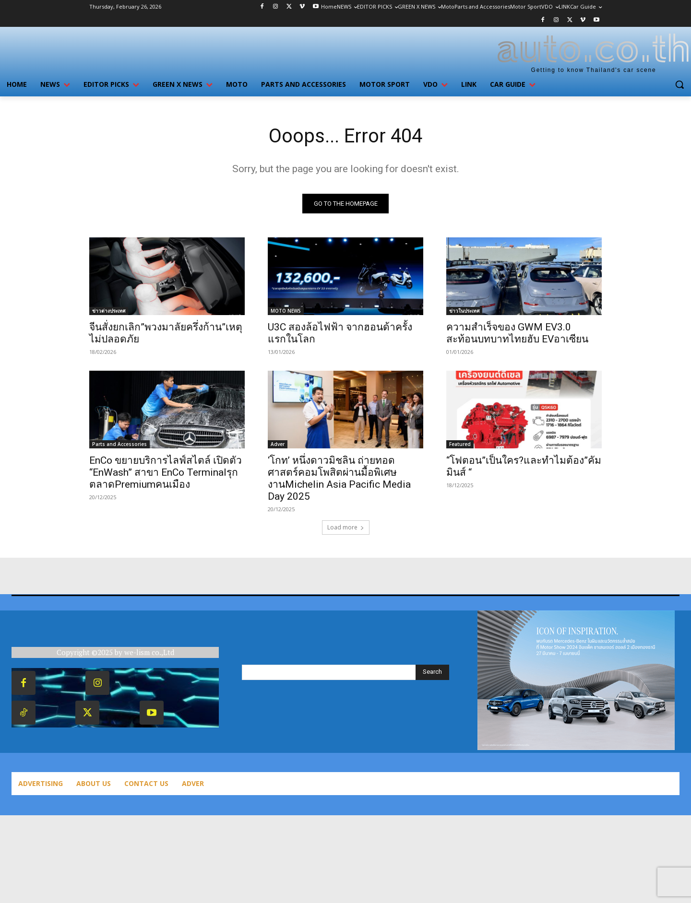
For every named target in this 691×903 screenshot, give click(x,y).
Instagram (136, 682)
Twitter (121, 712)
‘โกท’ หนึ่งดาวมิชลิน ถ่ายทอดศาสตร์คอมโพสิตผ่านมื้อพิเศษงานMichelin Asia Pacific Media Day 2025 (339, 478)
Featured (460, 444)
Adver (278, 444)
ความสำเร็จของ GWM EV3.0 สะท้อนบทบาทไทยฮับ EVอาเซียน (517, 333)
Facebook (62, 682)
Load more (345, 527)
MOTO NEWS (286, 310)
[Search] (432, 672)
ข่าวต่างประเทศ (108, 310)
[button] (679, 84)
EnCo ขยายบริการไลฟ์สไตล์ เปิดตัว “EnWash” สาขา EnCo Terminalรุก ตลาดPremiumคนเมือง (165, 472)
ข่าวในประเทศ (464, 310)
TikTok (57, 712)
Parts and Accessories (119, 444)
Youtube (188, 712)
